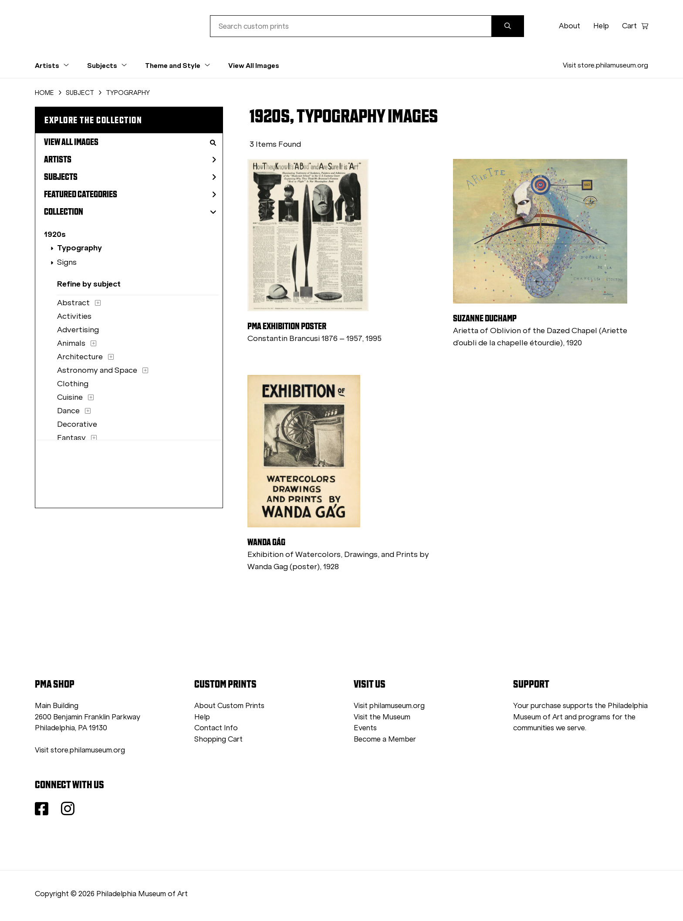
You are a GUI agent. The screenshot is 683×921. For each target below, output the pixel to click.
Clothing (72, 383)
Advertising (78, 329)
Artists (130, 159)
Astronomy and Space (97, 370)
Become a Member (385, 739)
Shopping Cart (218, 739)
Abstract (73, 302)
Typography (79, 248)
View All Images (253, 65)
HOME (44, 92)
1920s (55, 234)
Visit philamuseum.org (389, 706)
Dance (68, 410)
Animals (71, 343)
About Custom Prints (229, 706)
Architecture (80, 356)
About (569, 26)
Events (365, 728)
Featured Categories (130, 194)
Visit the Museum (382, 717)
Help (601, 26)
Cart (635, 26)
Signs (67, 262)
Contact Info (216, 728)
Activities (74, 316)
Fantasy (71, 437)
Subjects (130, 176)
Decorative (77, 424)
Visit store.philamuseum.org (605, 65)
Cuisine (70, 397)
